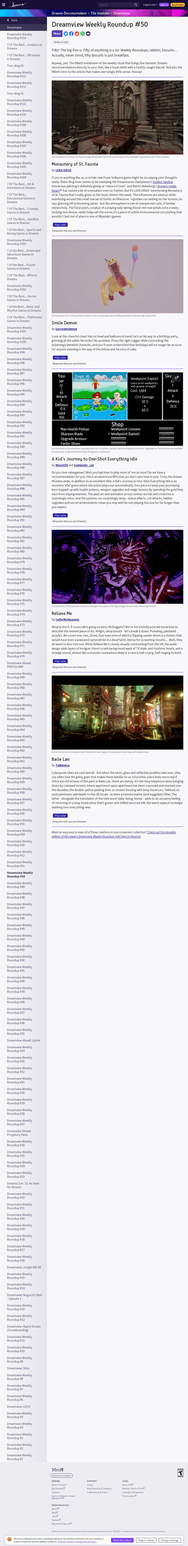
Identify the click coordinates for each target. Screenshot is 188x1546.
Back (12, 20)
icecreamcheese (66, 329)
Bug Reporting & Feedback (99, 1488)
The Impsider (100, 13)
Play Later (60, 224)
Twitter (56, 1520)
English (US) (150, 4)
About (55, 1508)
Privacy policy (129, 1496)
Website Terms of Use (133, 1488)
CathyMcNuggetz (67, 619)
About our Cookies (61, 1475)
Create (90, 1484)
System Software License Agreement (63, 1497)
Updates (56, 1492)
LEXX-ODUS (63, 170)
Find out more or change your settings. (77, 1541)
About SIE (127, 1484)
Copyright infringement (133, 1492)
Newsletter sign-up (62, 1523)
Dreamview (122, 13)
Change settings (170, 1540)
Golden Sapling (163, 182)
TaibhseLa (62, 765)
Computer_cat (84, 465)
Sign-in (164, 4)
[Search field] (116, 4)
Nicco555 (62, 465)
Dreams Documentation (69, 13)
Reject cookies (146, 1540)
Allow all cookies (122, 1540)
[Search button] (137, 4)
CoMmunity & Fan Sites (97, 1492)
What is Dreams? (59, 1484)
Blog (55, 1512)
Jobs (55, 1516)
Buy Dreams (177, 4)
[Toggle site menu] (3, 5)
